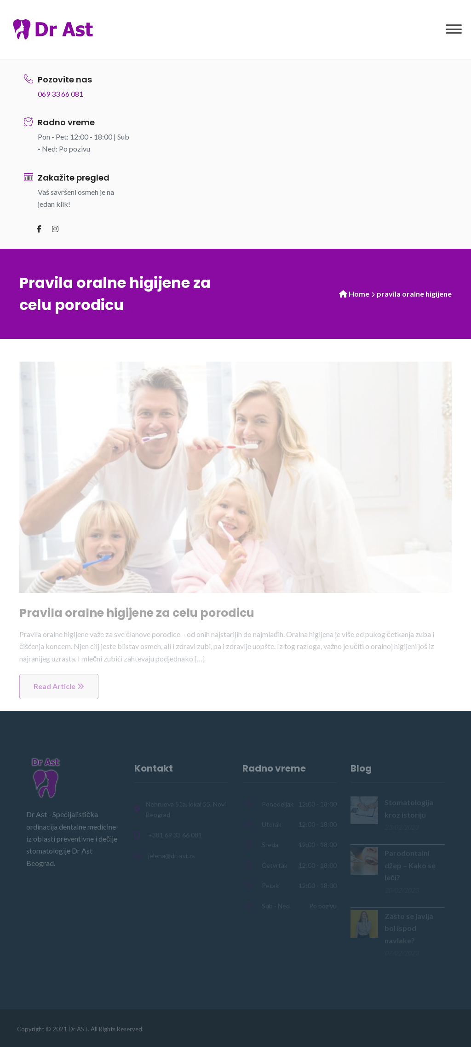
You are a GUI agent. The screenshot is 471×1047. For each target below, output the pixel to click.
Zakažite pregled (73, 177)
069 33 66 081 (60, 93)
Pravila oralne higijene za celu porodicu (136, 613)
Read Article (59, 686)
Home (359, 293)
